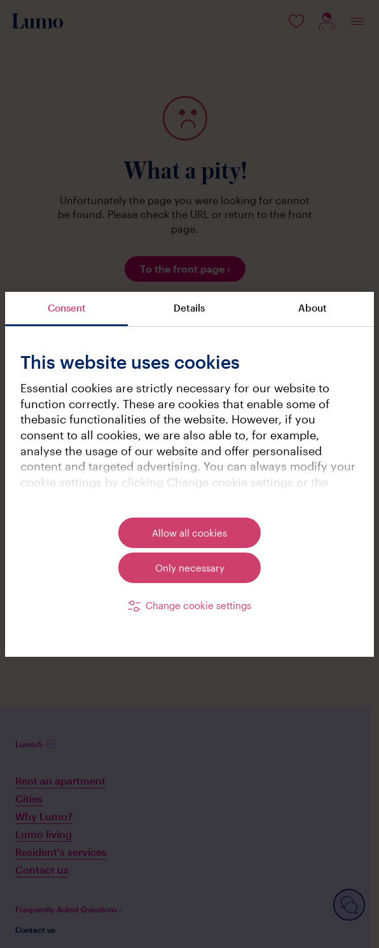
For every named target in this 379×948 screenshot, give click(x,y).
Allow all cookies (189, 533)
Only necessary (189, 568)
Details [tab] (189, 307)
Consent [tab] (67, 307)
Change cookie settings (198, 605)
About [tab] (312, 307)
